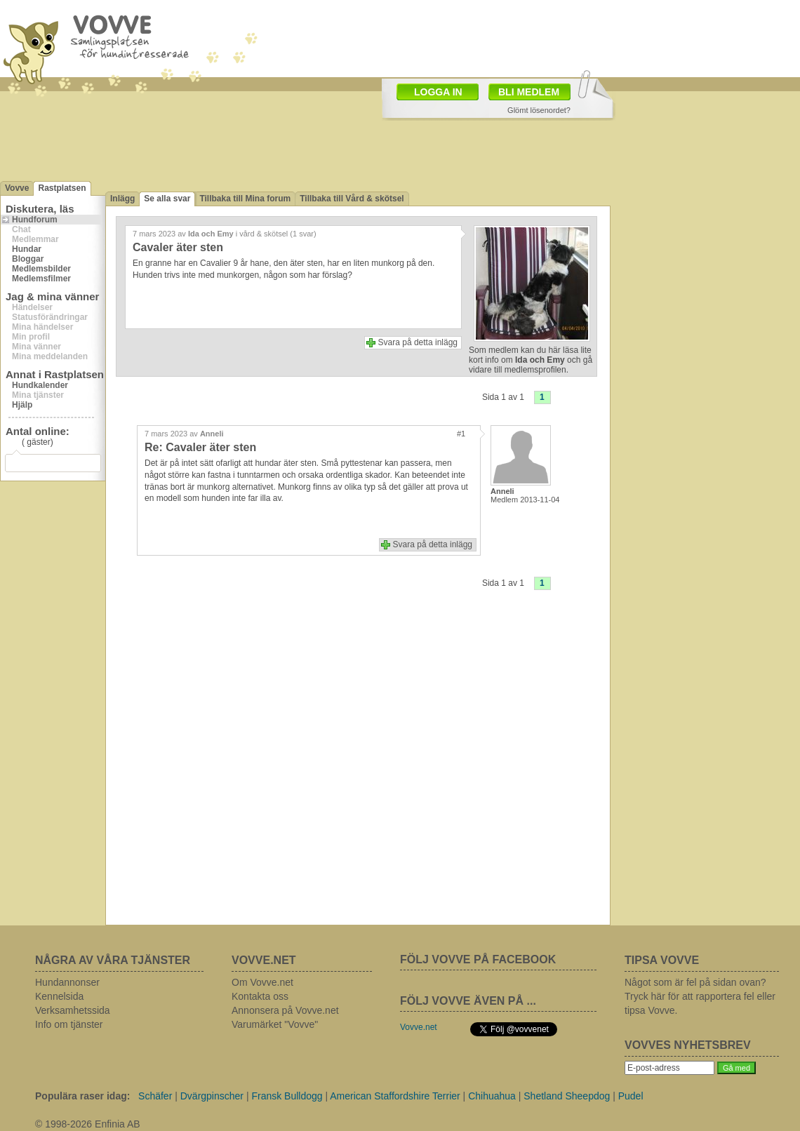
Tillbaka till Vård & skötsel (352, 198)
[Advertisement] (309, 76)
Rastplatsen (62, 188)
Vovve (17, 188)
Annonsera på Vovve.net (285, 1010)
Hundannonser (67, 982)
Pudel (631, 1096)
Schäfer (155, 1096)
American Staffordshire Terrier (395, 1096)
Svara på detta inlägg (418, 342)
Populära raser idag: (82, 1096)
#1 (461, 433)
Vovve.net (418, 1027)
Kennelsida (59, 996)
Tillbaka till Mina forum (245, 198)
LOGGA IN (438, 92)
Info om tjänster (69, 1024)
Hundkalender (40, 385)
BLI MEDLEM (528, 92)
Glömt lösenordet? (539, 110)
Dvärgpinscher (212, 1096)
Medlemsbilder (41, 269)
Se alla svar (167, 198)
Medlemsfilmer (41, 278)
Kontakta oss (260, 996)
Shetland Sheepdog (567, 1096)
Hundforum (35, 220)
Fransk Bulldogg (286, 1096)
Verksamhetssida (72, 1010)
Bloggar (28, 259)
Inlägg (122, 198)
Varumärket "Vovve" (275, 1024)
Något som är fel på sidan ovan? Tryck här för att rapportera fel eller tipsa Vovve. (700, 996)
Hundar (26, 249)
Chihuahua (492, 1096)
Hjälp (22, 405)
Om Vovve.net (262, 982)
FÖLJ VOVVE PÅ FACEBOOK (478, 959)
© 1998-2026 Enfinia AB (87, 1124)
